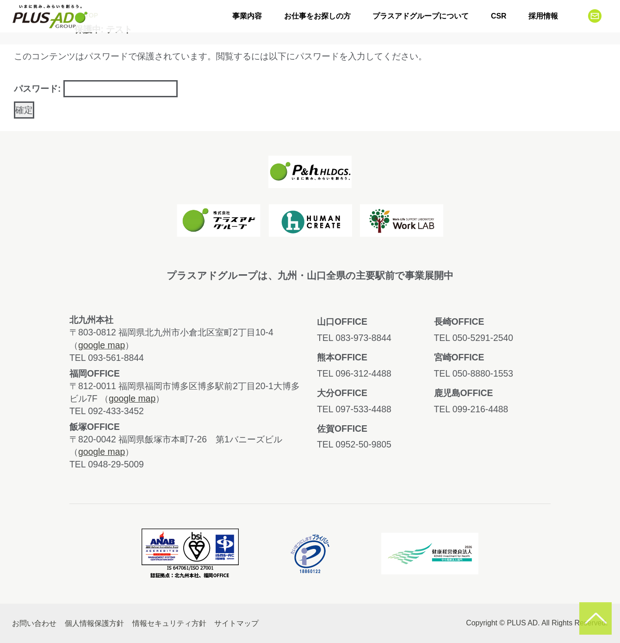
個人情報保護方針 (94, 623)
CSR (498, 16)
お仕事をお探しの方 (317, 16)
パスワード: (96, 88)
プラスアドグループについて (420, 16)
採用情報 (543, 16)
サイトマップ (236, 623)
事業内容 (247, 16)
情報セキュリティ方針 (169, 623)
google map (101, 345)
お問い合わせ (34, 623)
